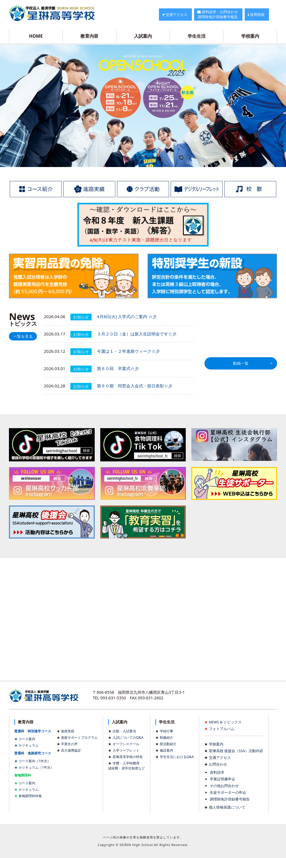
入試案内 (143, 36)
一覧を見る (23, 336)
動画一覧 (241, 363)
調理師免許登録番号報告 (230, 799)
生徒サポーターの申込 (228, 792)
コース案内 (26, 739)
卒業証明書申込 (222, 778)
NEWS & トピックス (225, 721)
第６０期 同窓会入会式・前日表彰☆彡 (134, 386)
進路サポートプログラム (79, 737)
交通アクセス (220, 757)
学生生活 (197, 36)
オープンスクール (126, 744)
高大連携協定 (71, 750)
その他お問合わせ (224, 785)
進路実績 (67, 731)
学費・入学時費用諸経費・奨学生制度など (126, 766)
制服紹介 (166, 737)
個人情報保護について (227, 807)
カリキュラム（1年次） (36, 767)
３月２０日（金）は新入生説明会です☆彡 (137, 334)
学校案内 (250, 36)
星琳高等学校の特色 (128, 756)
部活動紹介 (168, 744)
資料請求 (217, 772)
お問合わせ (218, 764)
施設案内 (166, 750)
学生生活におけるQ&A (177, 756)
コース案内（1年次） (34, 761)
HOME (36, 36)
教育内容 (89, 36)
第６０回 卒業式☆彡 (118, 368)
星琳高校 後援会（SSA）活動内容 (236, 750)
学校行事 (166, 731)
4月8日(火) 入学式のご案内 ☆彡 (127, 316)
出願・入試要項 (124, 731)
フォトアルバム (221, 728)
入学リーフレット (126, 750)
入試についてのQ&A (128, 737)
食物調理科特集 (30, 795)
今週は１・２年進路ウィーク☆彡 (128, 351)
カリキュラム (28, 745)
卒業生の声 (69, 744)
